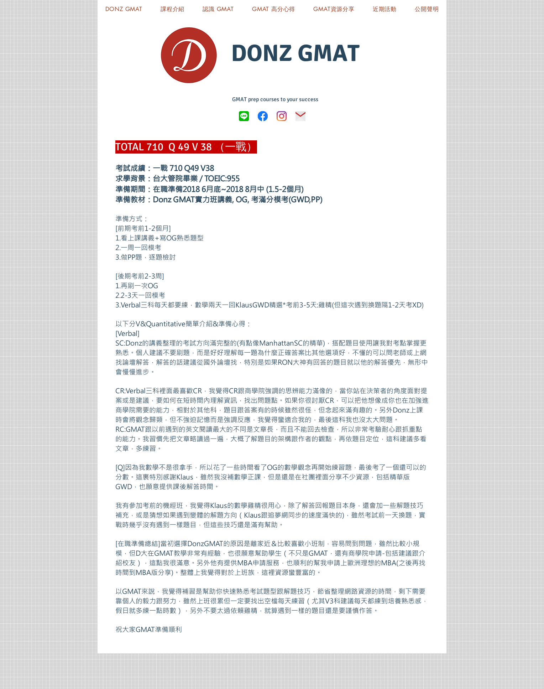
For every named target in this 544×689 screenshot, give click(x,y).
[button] (334, 9)
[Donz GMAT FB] (263, 116)
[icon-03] (300, 116)
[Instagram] (282, 116)
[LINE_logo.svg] (244, 116)
